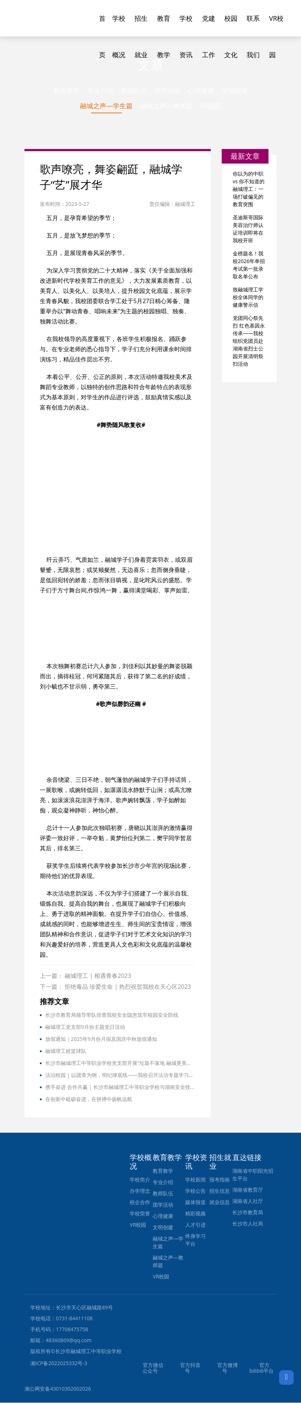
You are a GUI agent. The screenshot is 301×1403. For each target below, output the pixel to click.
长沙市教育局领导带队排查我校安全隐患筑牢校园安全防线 (111, 1015)
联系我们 (253, 25)
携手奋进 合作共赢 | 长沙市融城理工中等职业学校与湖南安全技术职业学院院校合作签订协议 (120, 1087)
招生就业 (141, 25)
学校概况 (118, 25)
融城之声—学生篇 (106, 106)
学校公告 (195, 1191)
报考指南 (219, 1179)
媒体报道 (195, 1202)
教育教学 (163, 25)
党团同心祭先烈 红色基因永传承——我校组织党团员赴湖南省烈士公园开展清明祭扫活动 (249, 341)
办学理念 (140, 1191)
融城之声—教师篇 (166, 106)
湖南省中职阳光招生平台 (252, 1175)
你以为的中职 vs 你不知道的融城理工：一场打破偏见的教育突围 (248, 189)
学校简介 (140, 1179)
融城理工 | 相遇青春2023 (98, 976)
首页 (102, 25)
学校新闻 (195, 1179)
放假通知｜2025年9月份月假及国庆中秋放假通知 (101, 1039)
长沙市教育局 (247, 1212)
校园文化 (230, 25)
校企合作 (140, 1202)
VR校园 (276, 25)
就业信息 (219, 1202)
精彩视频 (195, 1213)
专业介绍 (100, 90)
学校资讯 (186, 25)
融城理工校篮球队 (65, 1051)
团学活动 (167, 90)
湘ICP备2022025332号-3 (58, 1363)
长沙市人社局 (247, 1223)
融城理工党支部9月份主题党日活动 (85, 1027)
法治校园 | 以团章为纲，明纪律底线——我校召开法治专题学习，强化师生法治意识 (120, 1075)
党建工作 (208, 25)
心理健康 (201, 90)
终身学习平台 (195, 1240)
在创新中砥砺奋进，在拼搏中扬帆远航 (88, 1099)
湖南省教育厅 (247, 1190)
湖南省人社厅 (247, 1201)
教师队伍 (134, 90)
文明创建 (234, 90)
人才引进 (195, 1225)
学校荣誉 (140, 1213)
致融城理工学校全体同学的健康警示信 (248, 298)
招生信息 (219, 1191)
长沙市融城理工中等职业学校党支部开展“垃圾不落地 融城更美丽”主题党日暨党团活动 (120, 1063)
